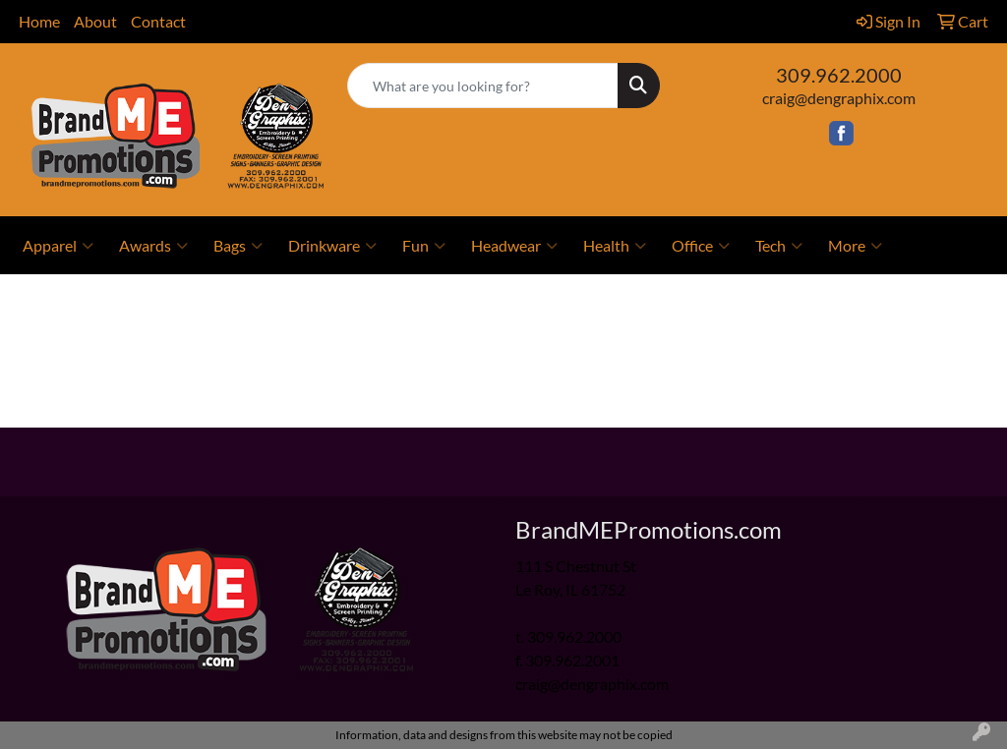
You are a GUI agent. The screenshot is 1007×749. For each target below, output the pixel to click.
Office (701, 246)
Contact (158, 21)
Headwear (514, 246)
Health (614, 246)
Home (39, 21)
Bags (238, 246)
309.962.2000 (839, 74)
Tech (778, 246)
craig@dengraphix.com (839, 97)
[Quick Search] (482, 85)
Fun (423, 246)
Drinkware (332, 246)
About (95, 21)
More (855, 246)
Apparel (58, 246)
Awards (153, 246)
